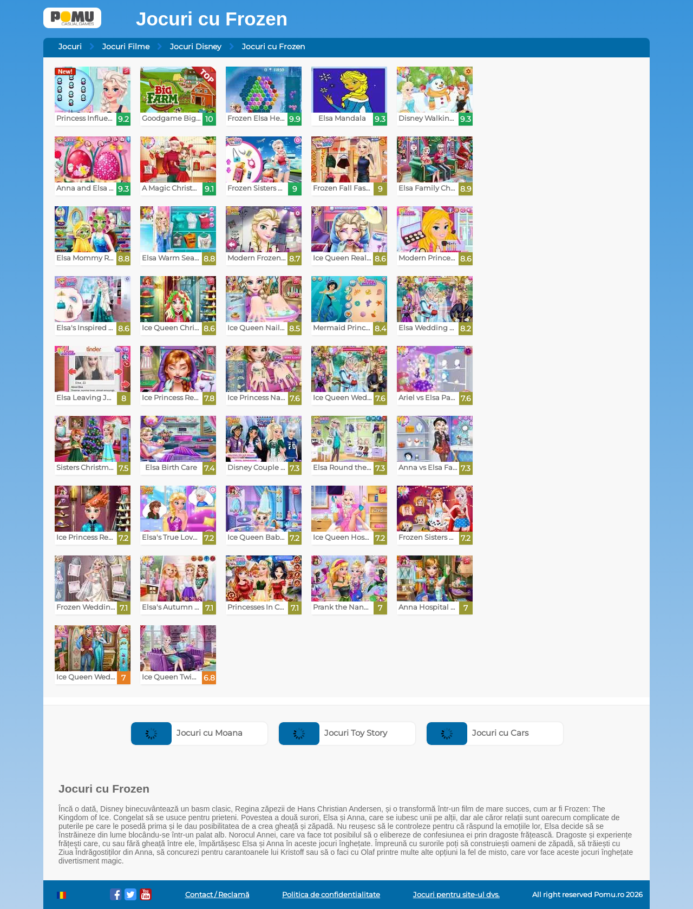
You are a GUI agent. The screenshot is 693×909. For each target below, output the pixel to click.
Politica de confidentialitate (331, 895)
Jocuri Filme (125, 46)
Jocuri (70, 46)
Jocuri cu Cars (477, 733)
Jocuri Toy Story (333, 733)
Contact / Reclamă (217, 895)
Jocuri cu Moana (187, 733)
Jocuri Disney (195, 46)
